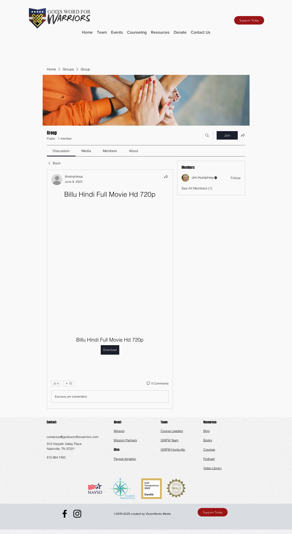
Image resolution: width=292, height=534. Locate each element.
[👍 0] (56, 383)
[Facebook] (64, 513)
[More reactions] (68, 383)
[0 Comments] (157, 384)
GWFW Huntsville (173, 450)
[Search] (207, 135)
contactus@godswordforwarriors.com (73, 437)
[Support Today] (249, 20)
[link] (61, 151)
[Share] (165, 176)
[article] (110, 289)
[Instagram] (77, 513)
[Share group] (242, 135)
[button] (160, 32)
